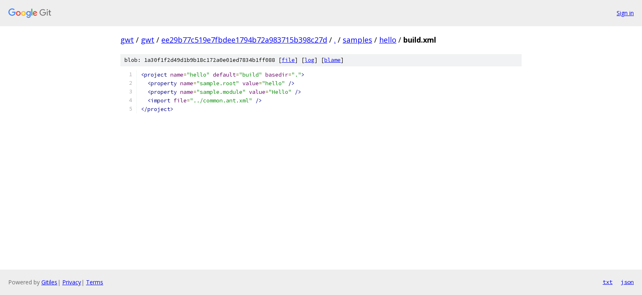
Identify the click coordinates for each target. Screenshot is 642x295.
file (288, 60)
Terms (94, 282)
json (627, 282)
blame (332, 60)
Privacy (71, 282)
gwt (127, 40)
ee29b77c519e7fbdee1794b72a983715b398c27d (244, 40)
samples (357, 40)
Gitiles (49, 282)
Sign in (625, 13)
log (309, 60)
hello (387, 40)
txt (608, 282)
